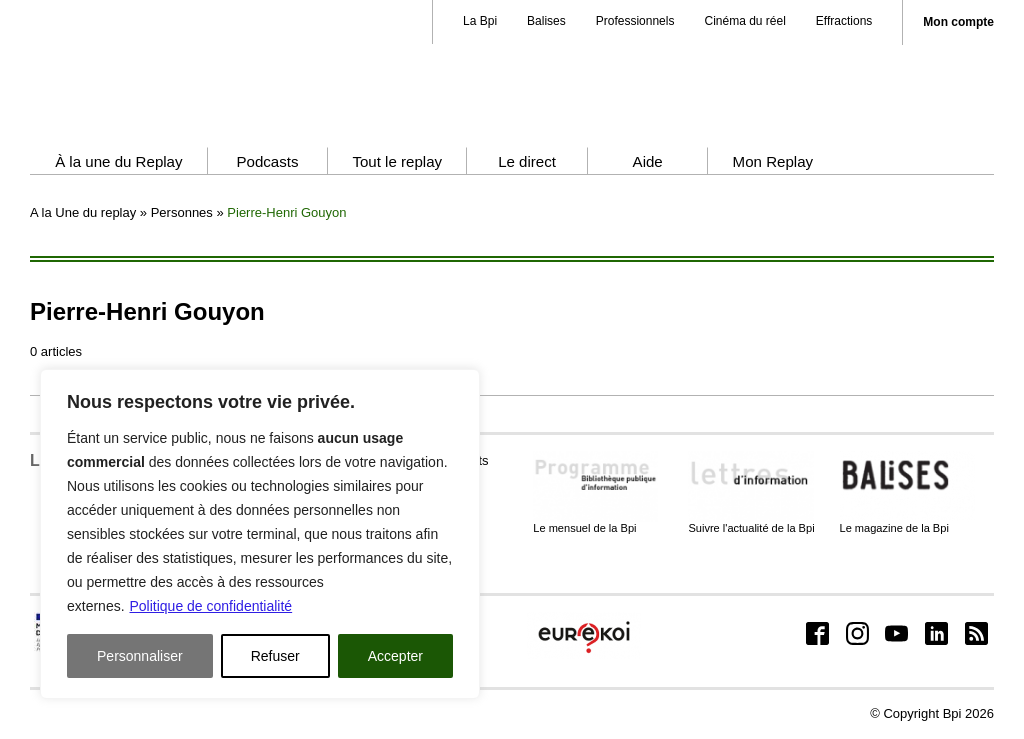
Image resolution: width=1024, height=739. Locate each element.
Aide (648, 161)
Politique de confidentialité (210, 606)
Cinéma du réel (744, 21)
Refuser (275, 656)
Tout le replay (397, 161)
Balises (546, 21)
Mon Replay (773, 161)
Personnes (182, 212)
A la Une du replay (83, 212)
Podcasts (267, 161)
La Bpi (480, 21)
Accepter (395, 656)
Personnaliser (140, 656)
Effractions (844, 21)
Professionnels (635, 21)
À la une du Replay (118, 161)
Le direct (527, 161)
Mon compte (958, 22)
